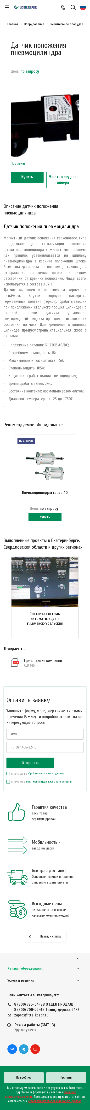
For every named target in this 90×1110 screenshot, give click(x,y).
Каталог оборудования (25, 969)
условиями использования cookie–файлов (54, 1101)
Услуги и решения (20, 981)
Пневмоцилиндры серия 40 (45, 492)
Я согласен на (35, 774)
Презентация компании (43, 660)
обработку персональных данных (46, 773)
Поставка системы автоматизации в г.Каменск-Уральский (45, 618)
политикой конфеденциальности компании (49, 781)
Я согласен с (39, 782)
